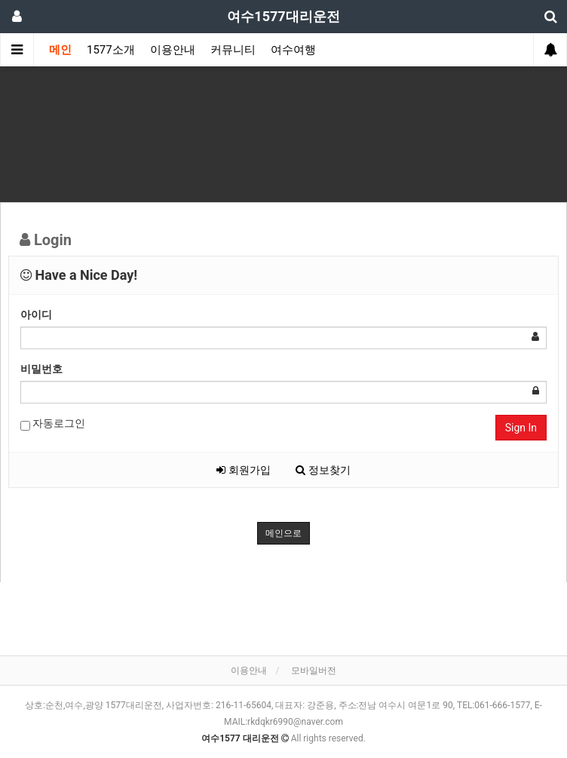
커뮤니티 (233, 50)
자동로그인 (52, 424)
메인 (60, 50)
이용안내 (172, 50)
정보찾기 (323, 470)
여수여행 (293, 50)
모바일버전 (313, 670)
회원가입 (243, 470)
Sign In (521, 428)
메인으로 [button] (283, 533)
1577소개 (111, 50)
